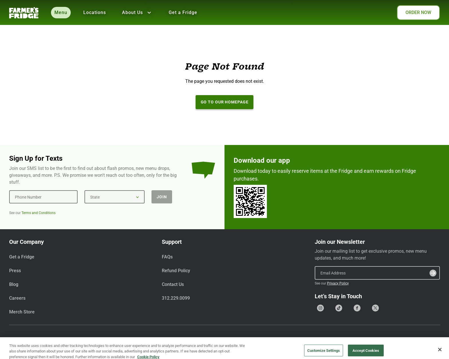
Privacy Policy (338, 283)
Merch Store (22, 312)
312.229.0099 (176, 298)
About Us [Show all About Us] (137, 12)
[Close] (440, 352)
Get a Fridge (183, 12)
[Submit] (433, 273)
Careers (17, 298)
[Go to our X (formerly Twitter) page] (375, 308)
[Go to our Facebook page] (357, 308)
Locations (94, 12)
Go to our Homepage (225, 102)
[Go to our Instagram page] (320, 308)
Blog (13, 284)
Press (15, 270)
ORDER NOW (418, 12)
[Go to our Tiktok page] (338, 308)
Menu (60, 12)
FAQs (167, 257)
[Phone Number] (43, 196)
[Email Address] (377, 272)
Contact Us (173, 284)
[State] (114, 196)
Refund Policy (176, 270)
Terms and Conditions (38, 213)
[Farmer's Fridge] (23, 12)
